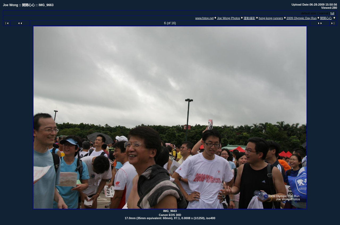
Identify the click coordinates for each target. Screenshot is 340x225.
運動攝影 (249, 18)
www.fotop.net (204, 18)
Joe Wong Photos (228, 18)
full (332, 13)
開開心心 (326, 18)
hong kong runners (271, 18)
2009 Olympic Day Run (302, 18)
